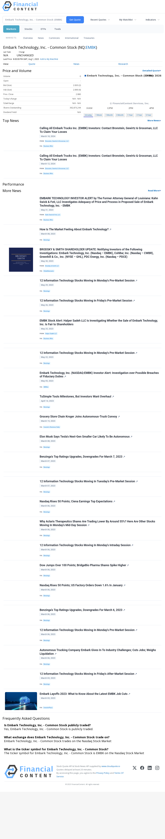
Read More (153, 194)
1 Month (109, 115)
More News (153, 120)
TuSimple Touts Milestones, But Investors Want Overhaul (77, 416)
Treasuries (89, 37)
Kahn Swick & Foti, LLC (54, 219)
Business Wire (49, 147)
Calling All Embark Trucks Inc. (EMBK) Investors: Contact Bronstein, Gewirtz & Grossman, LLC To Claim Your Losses (99, 130)
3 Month (119, 115)
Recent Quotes (98, 19)
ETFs (43, 28)
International (71, 37)
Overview (28, 37)
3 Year (139, 115)
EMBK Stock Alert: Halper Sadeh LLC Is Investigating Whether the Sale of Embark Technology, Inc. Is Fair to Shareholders (99, 336)
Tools (57, 28)
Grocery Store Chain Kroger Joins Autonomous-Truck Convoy (80, 438)
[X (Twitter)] (134, 819)
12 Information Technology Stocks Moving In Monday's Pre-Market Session (89, 291)
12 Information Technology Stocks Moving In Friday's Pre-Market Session (87, 312)
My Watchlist (126, 19)
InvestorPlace (49, 754)
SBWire (46, 406)
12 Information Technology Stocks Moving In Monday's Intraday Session (87, 578)
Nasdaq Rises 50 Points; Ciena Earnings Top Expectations (78, 531)
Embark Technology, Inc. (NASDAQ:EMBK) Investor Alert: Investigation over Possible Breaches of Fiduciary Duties (99, 393)
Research (123, 63)
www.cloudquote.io (111, 813)
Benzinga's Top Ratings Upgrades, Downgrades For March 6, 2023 (83, 649)
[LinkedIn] (149, 819)
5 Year (148, 115)
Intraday (88, 115)
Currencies (54, 37)
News (41, 37)
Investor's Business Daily (52, 449)
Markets (11, 28)
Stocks (28, 28)
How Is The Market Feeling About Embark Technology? (76, 236)
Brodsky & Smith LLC (53, 274)
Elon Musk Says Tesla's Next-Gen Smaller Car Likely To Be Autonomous (86, 460)
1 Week (99, 115)
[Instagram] (157, 819)
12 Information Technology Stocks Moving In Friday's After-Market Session (88, 718)
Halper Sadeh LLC (52, 347)
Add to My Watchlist (49, 59)
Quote (32, 63)
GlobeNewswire (49, 280)
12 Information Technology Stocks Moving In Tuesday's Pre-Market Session (89, 509)
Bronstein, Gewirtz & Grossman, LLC (58, 142)
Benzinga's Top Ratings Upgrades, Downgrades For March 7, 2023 (83, 482)
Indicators (151, 19)
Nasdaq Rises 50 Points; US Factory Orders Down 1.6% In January (83, 622)
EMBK (91, 47)
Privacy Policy (103, 820)
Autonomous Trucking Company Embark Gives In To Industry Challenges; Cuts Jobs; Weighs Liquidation (98, 694)
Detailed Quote (151, 70)
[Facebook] (142, 819)
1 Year (130, 115)
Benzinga (47, 246)
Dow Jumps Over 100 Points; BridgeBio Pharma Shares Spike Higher (84, 600)
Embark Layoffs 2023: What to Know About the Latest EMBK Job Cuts (85, 740)
